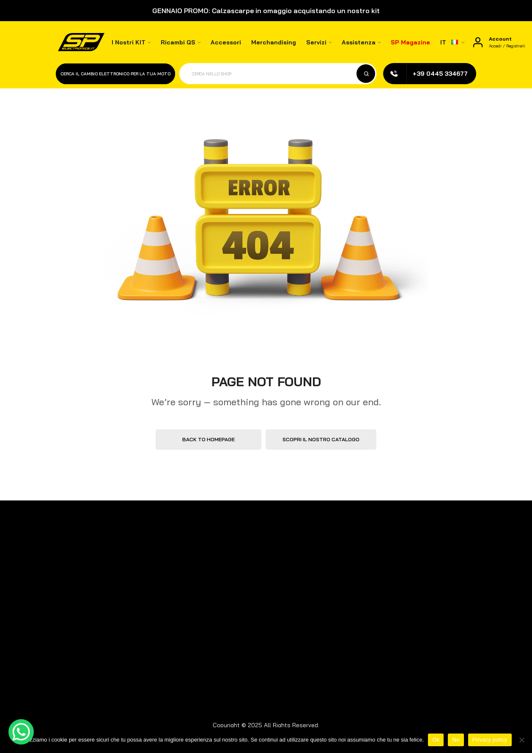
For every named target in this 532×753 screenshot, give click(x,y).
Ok (435, 740)
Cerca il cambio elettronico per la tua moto (115, 74)
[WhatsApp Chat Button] (21, 732)
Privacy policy (489, 740)
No (455, 740)
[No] (521, 740)
